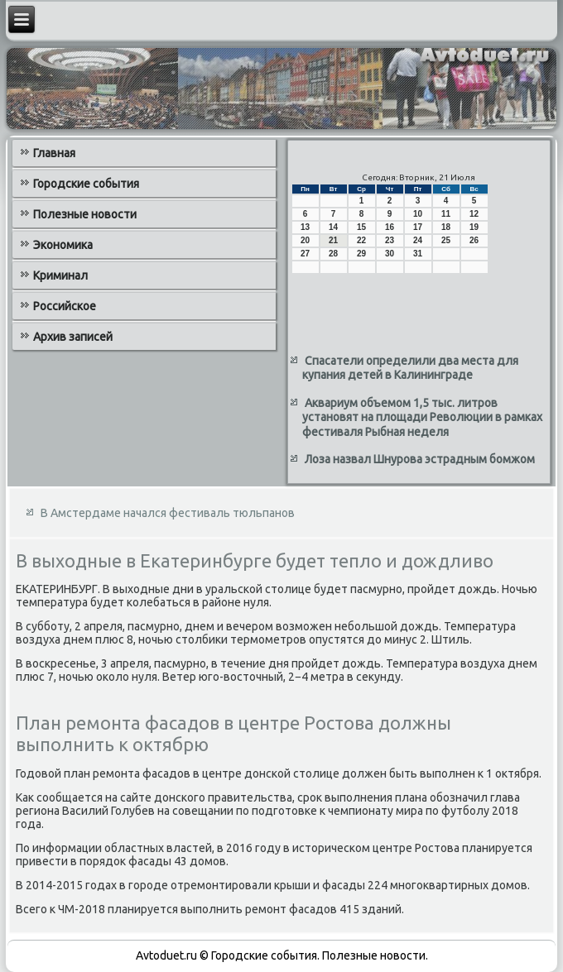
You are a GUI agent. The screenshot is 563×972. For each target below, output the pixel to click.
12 (474, 213)
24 (417, 240)
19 (474, 227)
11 (445, 213)
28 (333, 253)
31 (417, 253)
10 (417, 213)
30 (389, 253)
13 (305, 227)
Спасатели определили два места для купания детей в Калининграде (410, 368)
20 (305, 240)
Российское (64, 306)
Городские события (86, 183)
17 (417, 227)
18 (445, 227)
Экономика (63, 244)
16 (389, 227)
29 (361, 253)
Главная (54, 153)
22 (361, 240)
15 (361, 227)
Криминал (60, 275)
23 (389, 240)
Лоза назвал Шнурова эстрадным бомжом (420, 459)
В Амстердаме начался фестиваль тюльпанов (168, 513)
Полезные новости (85, 214)
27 (305, 253)
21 (333, 240)
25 (445, 240)
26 (474, 240)
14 (333, 227)
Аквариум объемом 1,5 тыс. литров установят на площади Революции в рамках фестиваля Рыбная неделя (422, 417)
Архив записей (73, 336)
